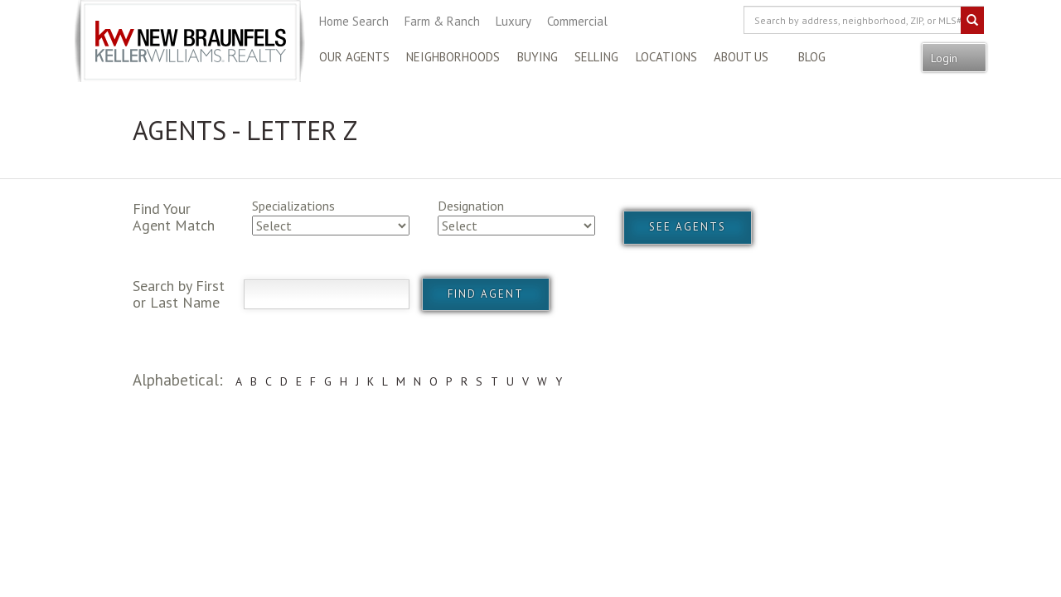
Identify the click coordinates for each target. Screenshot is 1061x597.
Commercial (577, 21)
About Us (741, 57)
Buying (537, 57)
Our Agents (354, 57)
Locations (666, 57)
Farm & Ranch (442, 21)
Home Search (354, 21)
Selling (596, 57)
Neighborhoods (453, 57)
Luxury (513, 21)
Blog (812, 57)
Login (946, 58)
